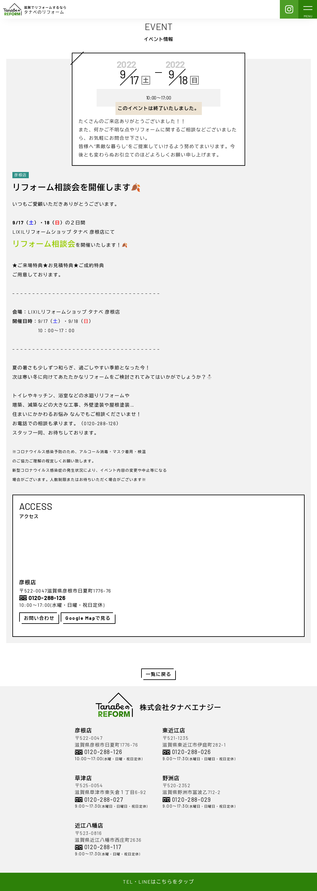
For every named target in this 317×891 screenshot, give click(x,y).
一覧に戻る (159, 674)
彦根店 (20, 175)
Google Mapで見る (88, 618)
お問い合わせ (39, 618)
